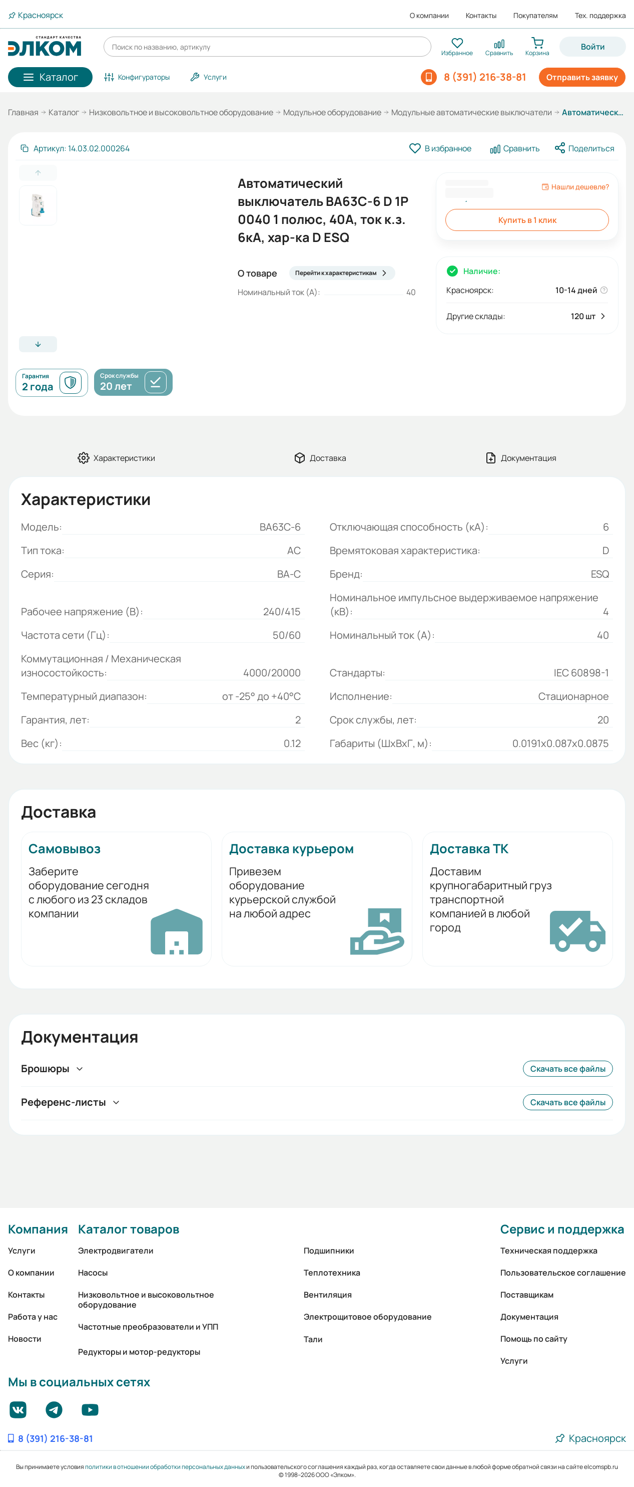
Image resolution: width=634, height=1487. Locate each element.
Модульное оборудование (332, 112)
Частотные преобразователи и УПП (148, 1327)
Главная (23, 112)
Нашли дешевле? (575, 187)
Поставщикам (526, 1295)
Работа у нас (33, 1317)
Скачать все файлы (567, 1068)
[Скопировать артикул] (75, 148)
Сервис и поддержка (562, 1228)
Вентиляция (328, 1295)
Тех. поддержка (600, 16)
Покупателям (535, 16)
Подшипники (329, 1251)
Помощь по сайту (533, 1339)
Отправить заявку (582, 77)
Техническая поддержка (548, 1251)
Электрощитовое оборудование (368, 1317)
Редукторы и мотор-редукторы (139, 1352)
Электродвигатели (116, 1251)
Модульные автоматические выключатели (471, 112)
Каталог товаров (128, 1228)
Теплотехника (332, 1273)
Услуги (22, 1251)
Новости (25, 1339)
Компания (38, 1228)
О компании (429, 16)
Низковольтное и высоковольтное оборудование (181, 112)
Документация (529, 1317)
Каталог (64, 112)
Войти (593, 46)
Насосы (93, 1273)
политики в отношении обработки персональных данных (165, 1466)
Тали (313, 1339)
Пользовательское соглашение (563, 1273)
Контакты (481, 16)
